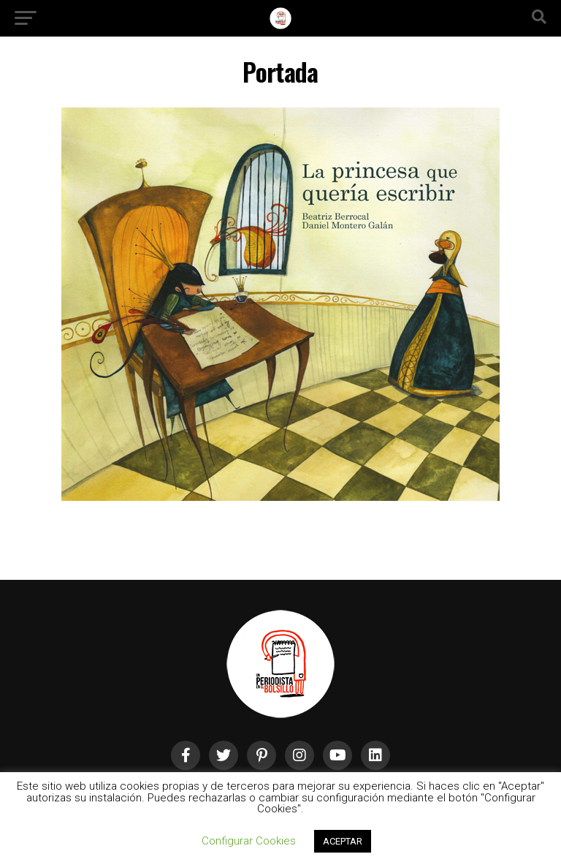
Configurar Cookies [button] (249, 840)
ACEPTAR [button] (342, 841)
